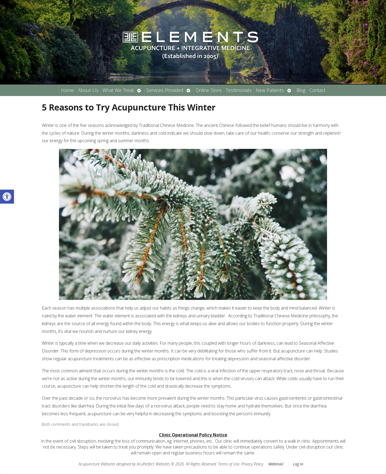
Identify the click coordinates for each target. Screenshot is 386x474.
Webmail (275, 463)
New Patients (270, 90)
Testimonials (239, 90)
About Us (88, 90)
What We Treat (118, 90)
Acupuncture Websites (97, 463)
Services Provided (164, 90)
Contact (317, 90)
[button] (7, 197)
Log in (298, 463)
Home (67, 90)
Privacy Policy (252, 463)
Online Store (209, 90)
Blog (300, 90)
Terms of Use (228, 463)
